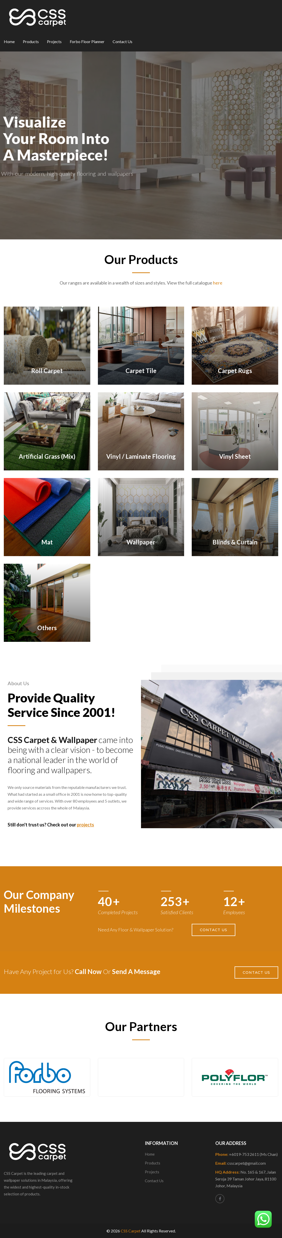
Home (9, 41)
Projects (54, 41)
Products (31, 41)
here (217, 283)
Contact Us (122, 41)
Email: (240, 1163)
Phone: (246, 1154)
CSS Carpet (130, 1230)
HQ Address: (245, 1179)
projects (85, 824)
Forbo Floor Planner (87, 41)
